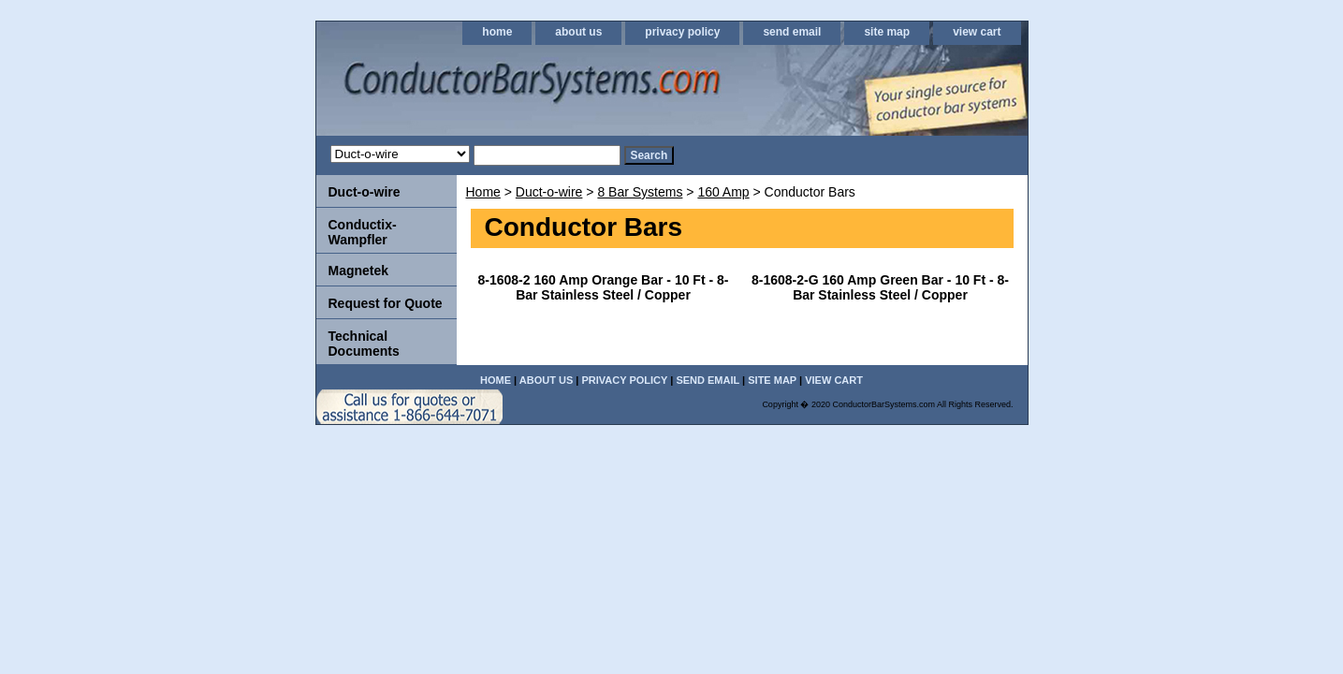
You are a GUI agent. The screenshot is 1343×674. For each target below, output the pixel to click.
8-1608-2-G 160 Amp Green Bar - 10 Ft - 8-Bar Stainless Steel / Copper (880, 287)
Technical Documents (364, 344)
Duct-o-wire (549, 191)
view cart (976, 31)
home (497, 31)
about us (578, 31)
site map (887, 31)
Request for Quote (385, 303)
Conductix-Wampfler (362, 232)
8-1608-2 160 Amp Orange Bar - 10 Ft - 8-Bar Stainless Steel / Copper (603, 287)
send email (792, 31)
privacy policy (682, 31)
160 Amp (723, 191)
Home (483, 191)
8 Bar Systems (639, 191)
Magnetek (358, 270)
